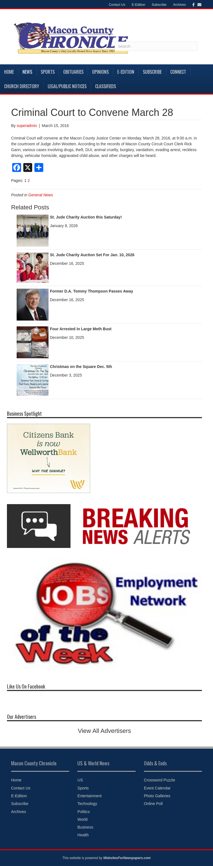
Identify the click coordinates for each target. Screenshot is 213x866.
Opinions (100, 71)
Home (9, 71)
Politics (83, 811)
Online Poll (153, 803)
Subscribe (159, 5)
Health (82, 835)
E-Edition (138, 5)
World (82, 819)
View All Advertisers (104, 730)
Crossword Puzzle (159, 780)
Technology (87, 803)
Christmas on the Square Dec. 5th (81, 366)
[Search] (156, 46)
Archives (179, 5)
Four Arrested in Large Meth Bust (80, 329)
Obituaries (73, 71)
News (27, 71)
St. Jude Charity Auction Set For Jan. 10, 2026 (92, 255)
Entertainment (89, 796)
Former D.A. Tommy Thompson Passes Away (91, 291)
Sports (48, 71)
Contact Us (117, 5)
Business (85, 827)
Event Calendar (157, 788)
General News (40, 195)
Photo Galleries (157, 796)
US (80, 780)
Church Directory (21, 86)
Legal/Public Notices (67, 86)
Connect (178, 71)
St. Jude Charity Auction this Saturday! (86, 217)
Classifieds (105, 86)
